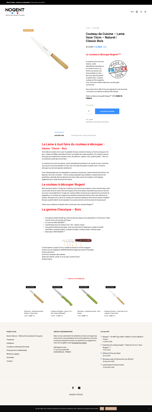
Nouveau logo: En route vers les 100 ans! (118, 359)
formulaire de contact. (79, 343)
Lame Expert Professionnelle (113, 365)
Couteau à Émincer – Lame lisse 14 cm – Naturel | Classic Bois (116, 312)
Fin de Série (96, 28)
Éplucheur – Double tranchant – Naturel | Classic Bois (34, 312)
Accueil (88, 28)
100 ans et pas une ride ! (112, 353)
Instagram (10, 343)
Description (59, 135)
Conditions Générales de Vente (18, 347)
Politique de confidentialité (17, 350)
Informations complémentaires (83, 135)
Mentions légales (13, 354)
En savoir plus (111, 408)
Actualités (10, 357)
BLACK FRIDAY (97, 122)
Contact (9, 361)
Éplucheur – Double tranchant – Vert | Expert (88, 312)
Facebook (10, 340)
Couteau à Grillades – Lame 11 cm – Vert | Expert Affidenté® (61, 312)
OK (102, 408)
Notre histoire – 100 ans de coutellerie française (24, 336)
